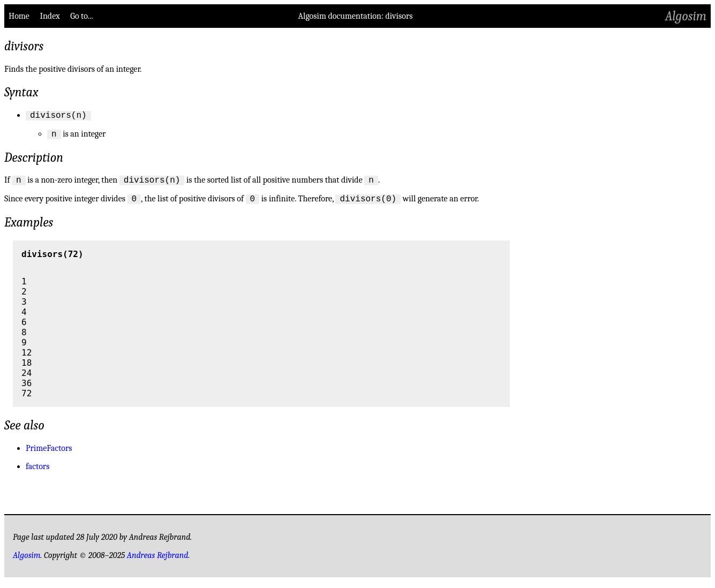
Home (19, 16)
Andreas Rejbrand (158, 562)
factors (37, 473)
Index (49, 16)
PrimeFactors (49, 454)
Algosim (685, 16)
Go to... (81, 16)
